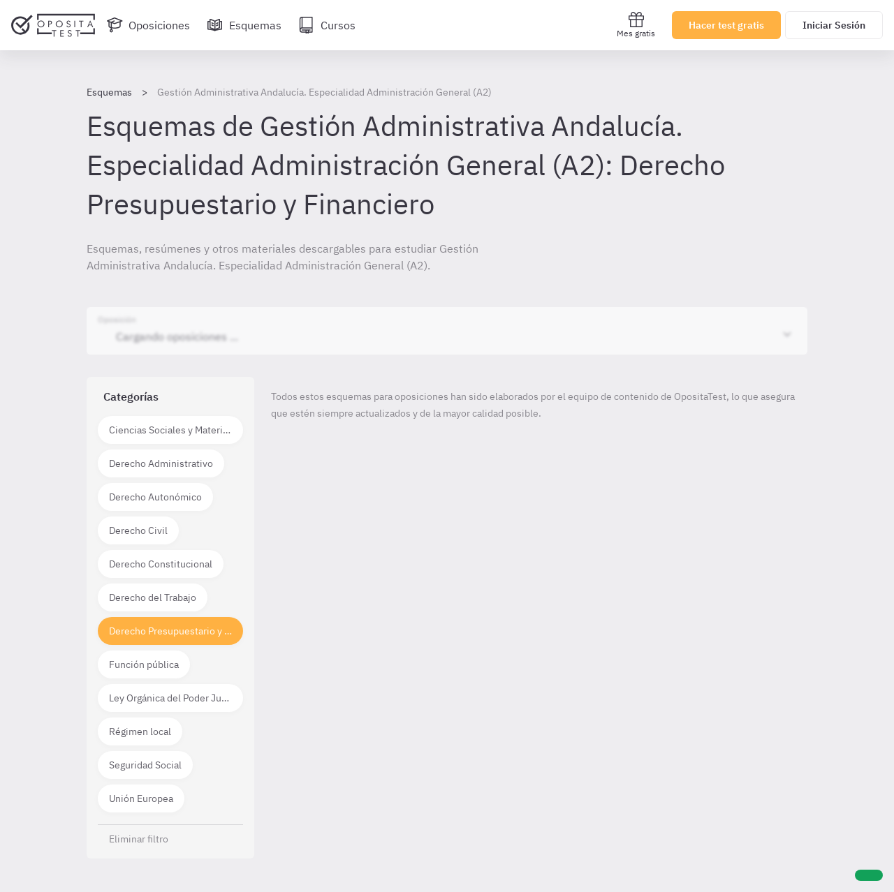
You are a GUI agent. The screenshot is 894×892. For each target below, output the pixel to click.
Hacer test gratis (726, 25)
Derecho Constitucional (160, 564)
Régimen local (140, 731)
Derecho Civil (138, 530)
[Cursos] (327, 25)
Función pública (144, 664)
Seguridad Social (145, 765)
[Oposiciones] (148, 25)
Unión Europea (141, 798)
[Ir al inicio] (53, 25)
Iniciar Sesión (834, 25)
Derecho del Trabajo (152, 597)
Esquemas (109, 92)
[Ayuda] (869, 875)
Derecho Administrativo (161, 463)
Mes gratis (636, 24)
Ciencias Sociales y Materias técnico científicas (176, 430)
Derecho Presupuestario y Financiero (176, 631)
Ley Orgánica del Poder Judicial (176, 698)
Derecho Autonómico (155, 497)
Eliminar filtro (138, 839)
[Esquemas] (244, 25)
